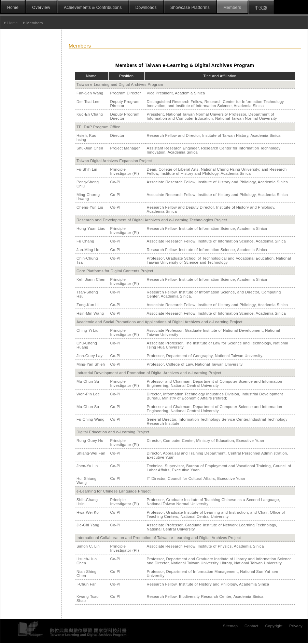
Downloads (146, 7)
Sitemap (230, 626)
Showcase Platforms (190, 7)
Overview (41, 7)
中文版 (261, 7)
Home (12, 7)
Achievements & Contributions (93, 7)
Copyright (274, 626)
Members (232, 7)
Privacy (296, 626)
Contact (251, 626)
